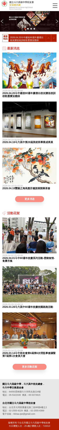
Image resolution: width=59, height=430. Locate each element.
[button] (24, 28)
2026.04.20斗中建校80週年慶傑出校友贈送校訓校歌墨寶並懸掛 (26, 38)
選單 (55, 5)
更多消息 (30, 199)
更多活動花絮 (29, 366)
